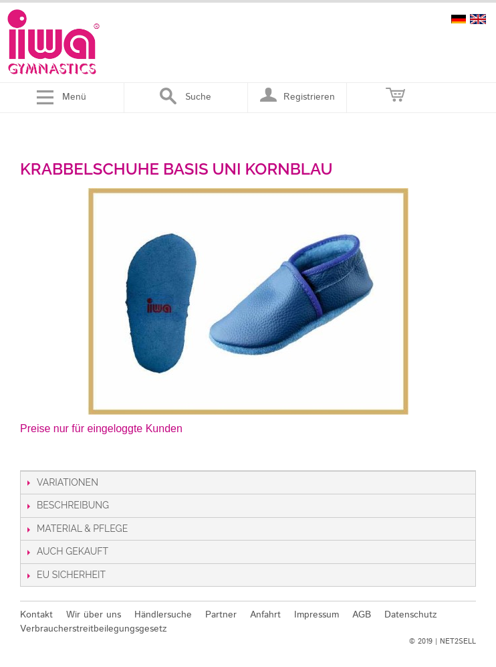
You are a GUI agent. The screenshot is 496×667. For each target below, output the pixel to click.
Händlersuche (163, 615)
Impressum (316, 615)
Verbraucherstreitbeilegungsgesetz (93, 629)
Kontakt (36, 615)
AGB (361, 615)
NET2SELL (458, 641)
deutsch (459, 19)
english (478, 19)
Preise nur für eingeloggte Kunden (101, 428)
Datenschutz (410, 615)
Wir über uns (93, 615)
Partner (221, 615)
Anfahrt (265, 615)
